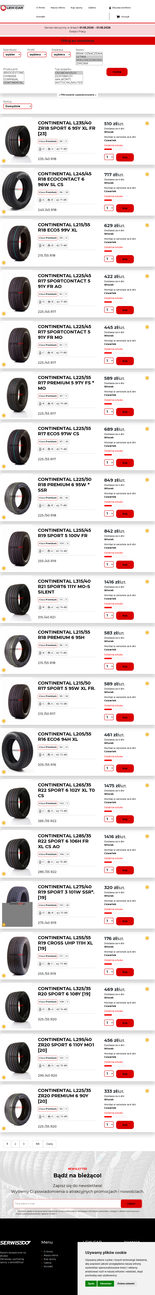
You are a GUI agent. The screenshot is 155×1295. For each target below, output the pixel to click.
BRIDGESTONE (13, 72)
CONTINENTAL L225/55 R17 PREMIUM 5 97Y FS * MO (66, 383)
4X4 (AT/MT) (69, 79)
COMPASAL (13, 79)
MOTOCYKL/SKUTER (69, 82)
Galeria (92, 7)
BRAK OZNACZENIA (89, 53)
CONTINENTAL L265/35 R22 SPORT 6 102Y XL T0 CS (66, 790)
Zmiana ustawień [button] (126, 1283)
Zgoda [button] (91, 1283)
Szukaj (117, 71)
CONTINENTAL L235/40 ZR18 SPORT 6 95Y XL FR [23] (66, 128)
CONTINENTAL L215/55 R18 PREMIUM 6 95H (64, 634)
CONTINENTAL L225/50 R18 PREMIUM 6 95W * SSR (64, 485)
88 (38, 1143)
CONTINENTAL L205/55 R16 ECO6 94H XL (64, 736)
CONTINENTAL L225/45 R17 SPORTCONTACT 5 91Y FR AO (64, 281)
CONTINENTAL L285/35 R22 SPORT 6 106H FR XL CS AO (64, 841)
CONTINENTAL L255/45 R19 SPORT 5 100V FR (64, 532)
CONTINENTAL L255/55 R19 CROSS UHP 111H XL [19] (65, 943)
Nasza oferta (58, 7)
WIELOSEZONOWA (89, 60)
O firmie (40, 7)
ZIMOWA (89, 63)
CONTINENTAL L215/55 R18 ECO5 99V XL (64, 227)
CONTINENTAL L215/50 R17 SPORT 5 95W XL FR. (66, 685)
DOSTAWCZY (69, 76)
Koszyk (123, 16)
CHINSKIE (13, 76)
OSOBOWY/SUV (69, 73)
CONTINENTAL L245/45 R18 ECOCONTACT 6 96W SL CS (64, 179)
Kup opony (76, 7)
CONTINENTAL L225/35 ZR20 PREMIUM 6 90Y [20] (64, 1096)
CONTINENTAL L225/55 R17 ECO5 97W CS (64, 431)
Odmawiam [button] (105, 1283)
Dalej (49, 1143)
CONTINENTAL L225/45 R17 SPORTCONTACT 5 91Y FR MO (64, 332)
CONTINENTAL (13, 82)
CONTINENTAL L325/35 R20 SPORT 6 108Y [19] (64, 991)
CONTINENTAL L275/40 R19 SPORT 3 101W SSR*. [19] (66, 892)
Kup (125, 157)
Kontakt (40, 16)
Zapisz (131, 1203)
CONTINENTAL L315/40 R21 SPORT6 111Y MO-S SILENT (64, 586)
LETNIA (89, 56)
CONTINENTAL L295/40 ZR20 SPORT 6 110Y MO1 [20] (66, 1045)
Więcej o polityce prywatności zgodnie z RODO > (36, 1214)
